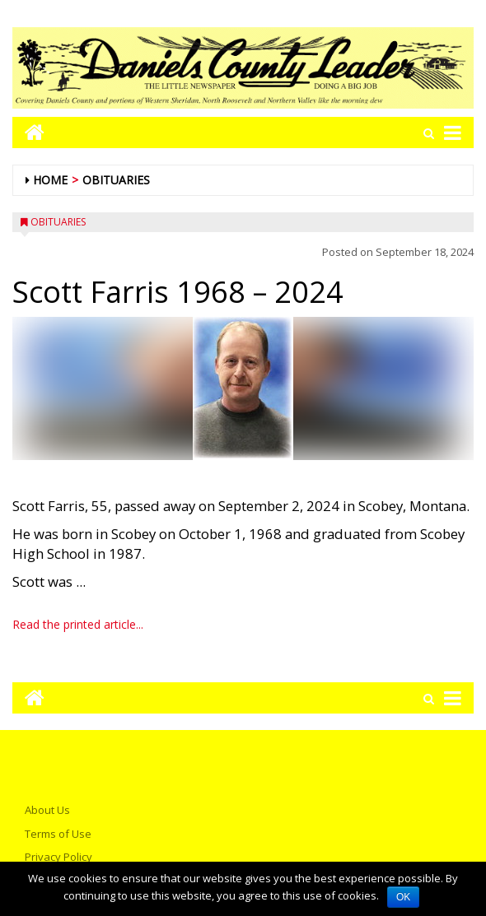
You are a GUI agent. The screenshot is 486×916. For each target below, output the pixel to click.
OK (403, 897)
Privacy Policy (58, 856)
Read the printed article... (77, 624)
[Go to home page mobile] (28, 132)
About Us (47, 809)
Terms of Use (58, 833)
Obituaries (116, 180)
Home (50, 180)
